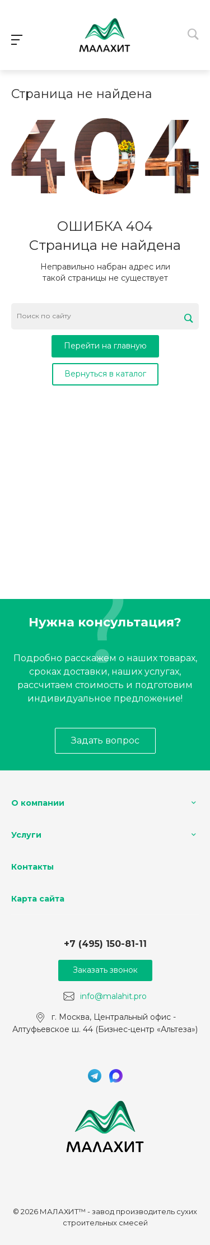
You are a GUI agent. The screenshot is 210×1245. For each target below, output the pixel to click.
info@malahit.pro (113, 996)
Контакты (32, 867)
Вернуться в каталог (105, 374)
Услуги (26, 835)
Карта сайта (37, 899)
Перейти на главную (105, 346)
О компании (37, 803)
